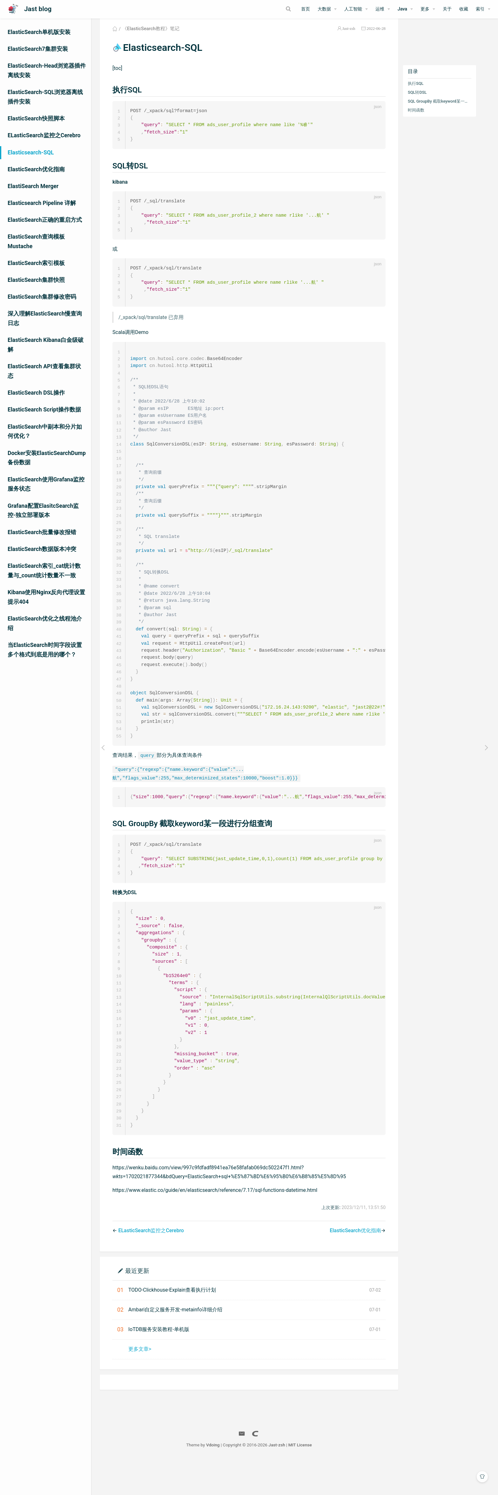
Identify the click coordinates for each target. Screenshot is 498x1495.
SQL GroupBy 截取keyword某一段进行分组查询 (447, 108)
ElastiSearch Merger (33, 186)
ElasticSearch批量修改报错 (42, 532)
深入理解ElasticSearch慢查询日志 (45, 318)
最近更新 (145, 1304)
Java (402, 9)
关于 (447, 9)
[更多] (428, 9)
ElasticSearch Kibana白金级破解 (46, 345)
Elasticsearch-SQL (31, 152)
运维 (379, 9)
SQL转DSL (425, 100)
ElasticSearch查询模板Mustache (36, 241)
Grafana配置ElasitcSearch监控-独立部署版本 (43, 511)
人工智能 (353, 9)
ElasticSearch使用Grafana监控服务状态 (46, 484)
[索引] (483, 9)
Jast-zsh (356, 36)
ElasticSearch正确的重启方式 (45, 220)
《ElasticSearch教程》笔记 (158, 36)
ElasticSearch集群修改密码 (42, 297)
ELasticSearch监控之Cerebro (44, 135)
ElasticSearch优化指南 (36, 169)
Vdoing (225, 1478)
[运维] (382, 9)
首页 (305, 9)
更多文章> (147, 1383)
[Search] (264, 8)
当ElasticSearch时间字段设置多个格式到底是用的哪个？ (45, 650)
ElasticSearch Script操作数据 (44, 409)
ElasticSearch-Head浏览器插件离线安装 (47, 70)
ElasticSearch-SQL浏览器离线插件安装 (45, 97)
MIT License (313, 1478)
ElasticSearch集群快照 (36, 280)
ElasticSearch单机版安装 (39, 32)
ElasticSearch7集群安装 (38, 49)
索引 (480, 9)
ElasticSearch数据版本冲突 (42, 549)
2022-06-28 (384, 36)
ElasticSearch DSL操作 (36, 393)
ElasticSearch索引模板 (36, 263)
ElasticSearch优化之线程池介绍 (45, 623)
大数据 (324, 9)
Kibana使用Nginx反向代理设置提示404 (46, 597)
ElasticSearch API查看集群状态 (44, 371)
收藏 (463, 9)
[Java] (405, 9)
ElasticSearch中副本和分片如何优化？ (45, 431)
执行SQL (423, 91)
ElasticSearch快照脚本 (36, 118)
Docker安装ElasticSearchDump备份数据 (47, 458)
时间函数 (424, 117)
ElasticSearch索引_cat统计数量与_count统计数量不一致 (44, 571)
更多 (425, 9)
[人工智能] (356, 9)
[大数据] (327, 9)
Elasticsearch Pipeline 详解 (42, 203)
